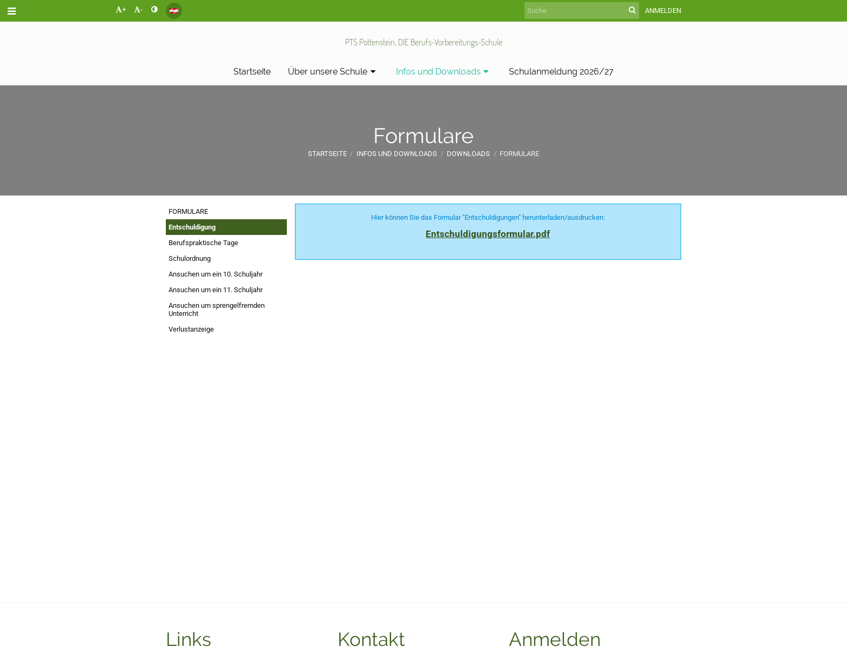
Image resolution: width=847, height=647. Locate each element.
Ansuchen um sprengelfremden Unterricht (217, 309)
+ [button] (121, 9)
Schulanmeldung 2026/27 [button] (561, 71)
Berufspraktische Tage (203, 243)
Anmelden (663, 10)
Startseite (327, 154)
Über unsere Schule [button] (333, 71)
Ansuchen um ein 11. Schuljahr (216, 290)
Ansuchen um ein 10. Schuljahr (216, 274)
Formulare (519, 154)
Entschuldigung (192, 227)
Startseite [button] (252, 71)
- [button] (138, 9)
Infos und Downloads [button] (444, 71)
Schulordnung (190, 258)
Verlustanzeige (191, 329)
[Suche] (582, 10)
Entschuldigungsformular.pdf (488, 233)
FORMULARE (188, 211)
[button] (174, 10)
